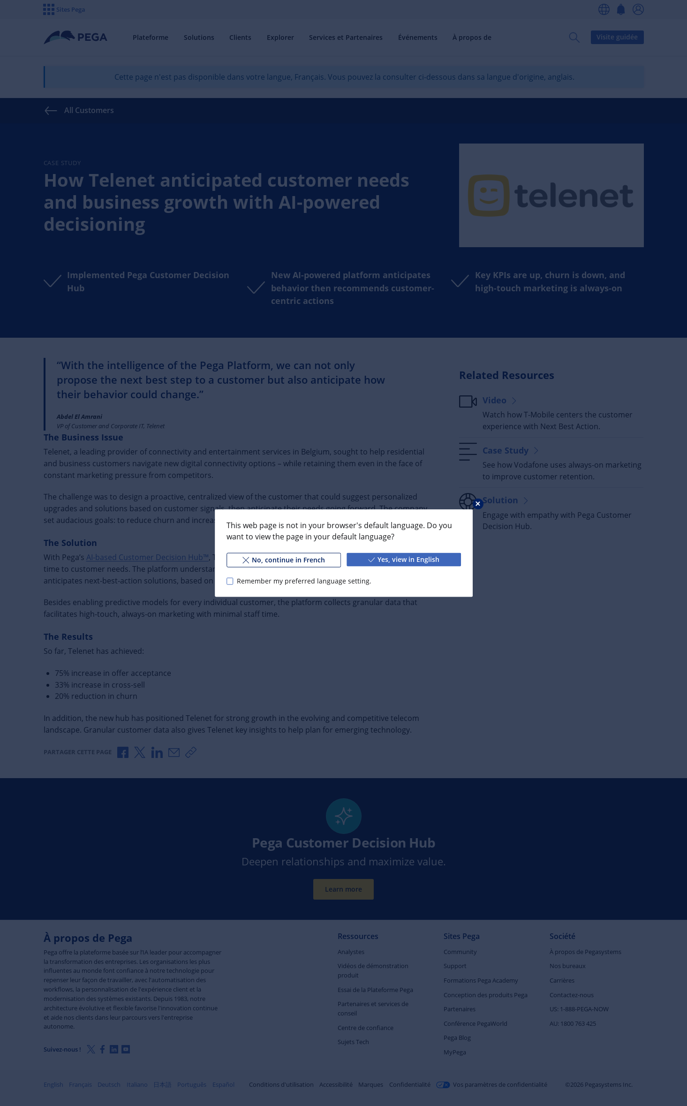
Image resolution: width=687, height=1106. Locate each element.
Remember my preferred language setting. (303, 580)
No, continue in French (283, 559)
